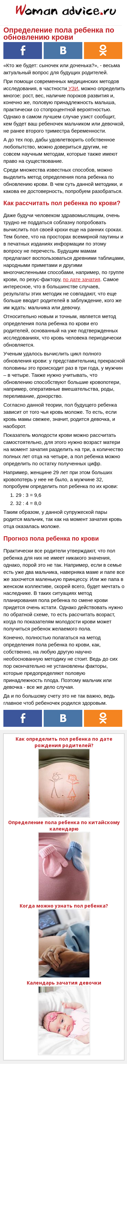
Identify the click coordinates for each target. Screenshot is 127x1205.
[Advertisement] (63, 1127)
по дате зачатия (81, 279)
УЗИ (72, 88)
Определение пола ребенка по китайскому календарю (64, 825)
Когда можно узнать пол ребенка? (64, 905)
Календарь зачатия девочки (64, 982)
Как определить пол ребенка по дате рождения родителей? (64, 742)
